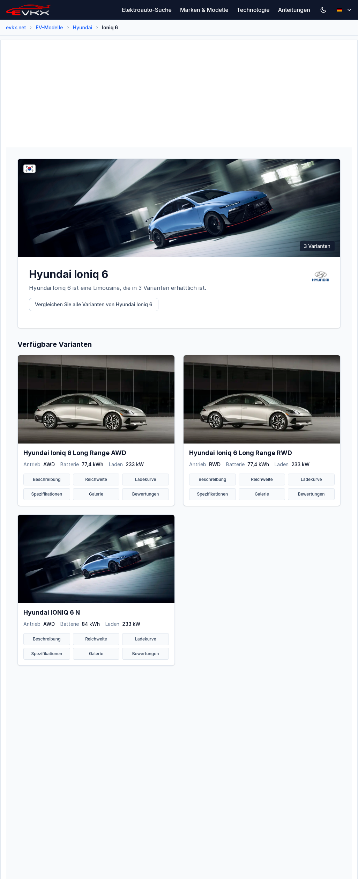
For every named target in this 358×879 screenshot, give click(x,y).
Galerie (96, 494)
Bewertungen (145, 494)
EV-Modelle (49, 27)
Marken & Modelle (204, 9)
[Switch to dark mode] (323, 10)
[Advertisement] (179, 89)
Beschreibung (46, 479)
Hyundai (82, 27)
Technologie (253, 9)
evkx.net (16, 27)
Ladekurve (145, 479)
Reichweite (96, 479)
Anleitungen (294, 9)
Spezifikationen (46, 494)
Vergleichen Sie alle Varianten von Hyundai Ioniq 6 (93, 304)
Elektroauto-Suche (147, 9)
